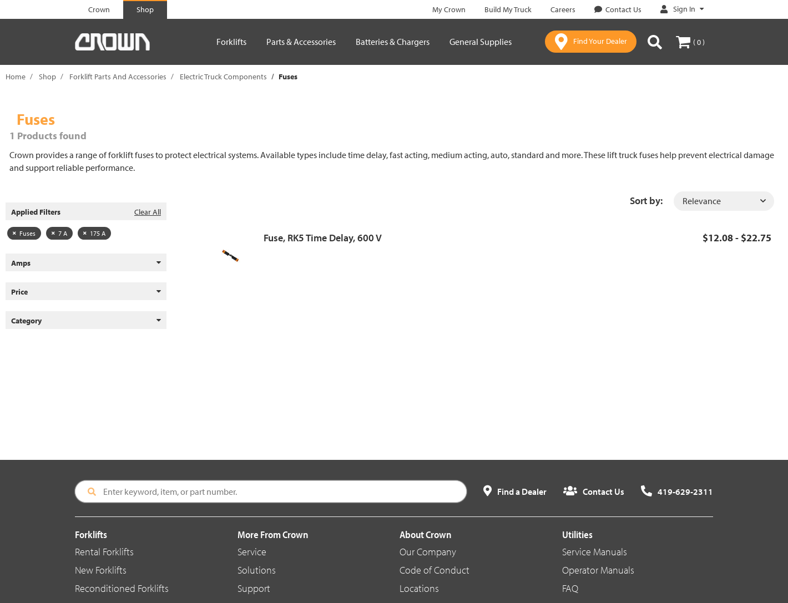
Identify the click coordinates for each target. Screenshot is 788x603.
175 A (94, 233)
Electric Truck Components (223, 77)
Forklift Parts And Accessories (117, 77)
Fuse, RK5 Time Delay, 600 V (323, 237)
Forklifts (231, 41)
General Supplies (480, 41)
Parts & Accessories (301, 41)
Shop (47, 77)
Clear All (147, 212)
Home (16, 77)
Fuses (24, 233)
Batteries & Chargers (393, 41)
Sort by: (646, 200)
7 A (59, 233)
